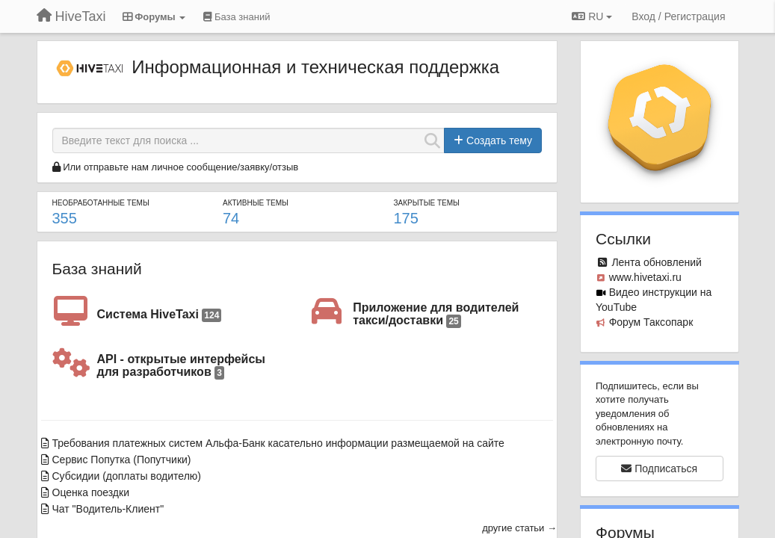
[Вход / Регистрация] (678, 16)
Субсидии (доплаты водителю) (127, 476)
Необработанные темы (100, 203)
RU (592, 16)
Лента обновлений (656, 262)
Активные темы (255, 203)
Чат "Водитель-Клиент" (108, 509)
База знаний (97, 268)
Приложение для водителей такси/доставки (436, 315)
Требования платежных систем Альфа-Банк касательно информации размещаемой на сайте (278, 443)
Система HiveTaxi (159, 315)
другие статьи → (519, 528)
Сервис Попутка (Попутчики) (121, 460)
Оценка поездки (90, 492)
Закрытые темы (427, 203)
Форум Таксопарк (651, 322)
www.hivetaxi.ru (645, 277)
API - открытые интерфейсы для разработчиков (181, 366)
